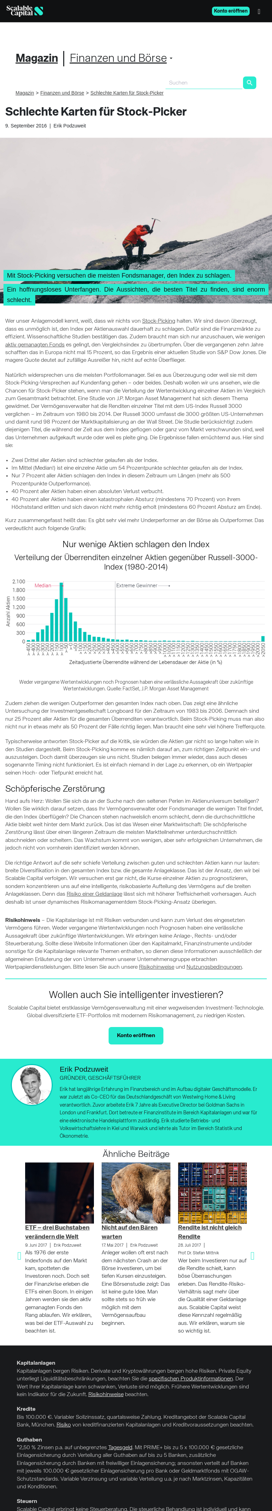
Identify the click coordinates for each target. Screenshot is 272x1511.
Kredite (26, 1409)
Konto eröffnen (231, 11)
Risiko (64, 1425)
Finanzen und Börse (118, 58)
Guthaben (29, 1440)
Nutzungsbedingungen (214, 967)
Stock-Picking (158, 321)
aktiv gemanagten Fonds (35, 345)
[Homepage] (25, 11)
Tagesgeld (120, 1448)
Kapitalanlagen (36, 1363)
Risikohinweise (156, 967)
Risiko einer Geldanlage (94, 894)
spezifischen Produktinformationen (191, 1379)
